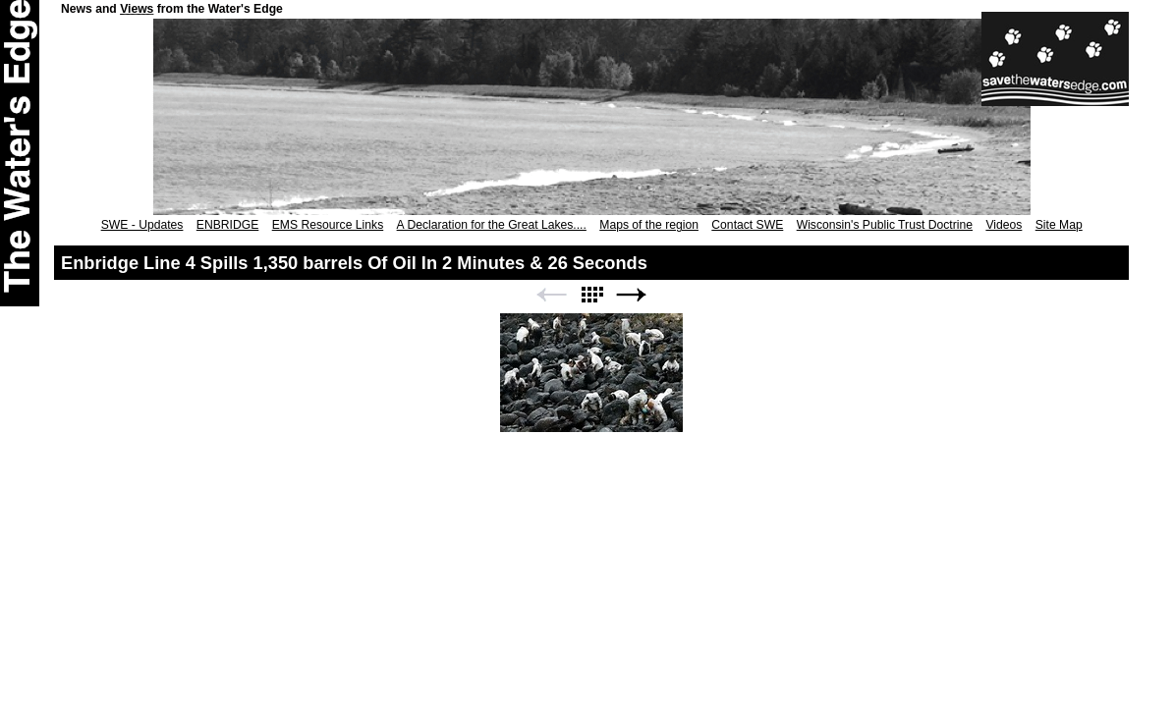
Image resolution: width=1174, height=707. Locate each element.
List (591, 295)
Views (136, 9)
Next (631, 295)
